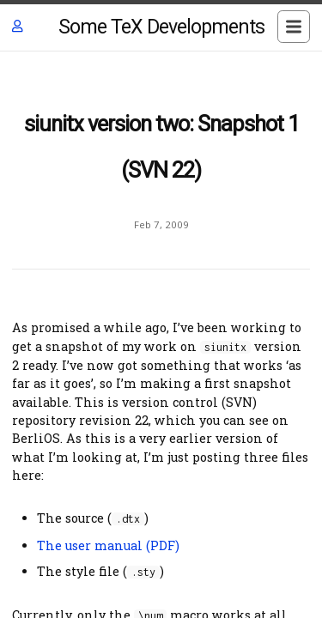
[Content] (161, 335)
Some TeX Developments (161, 27)
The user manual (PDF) (108, 545)
